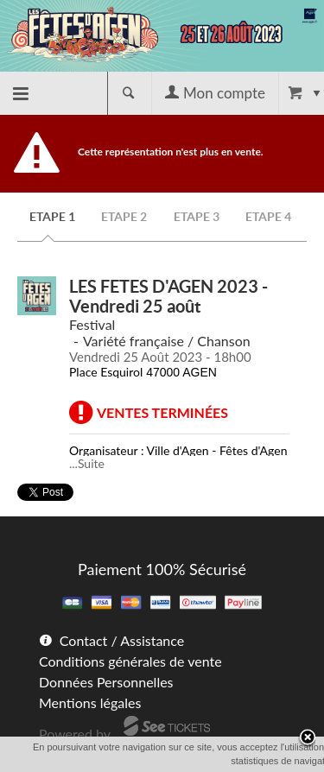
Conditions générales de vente (130, 661)
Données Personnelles (106, 682)
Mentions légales (90, 702)
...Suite (87, 463)
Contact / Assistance (122, 640)
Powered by (75, 733)
